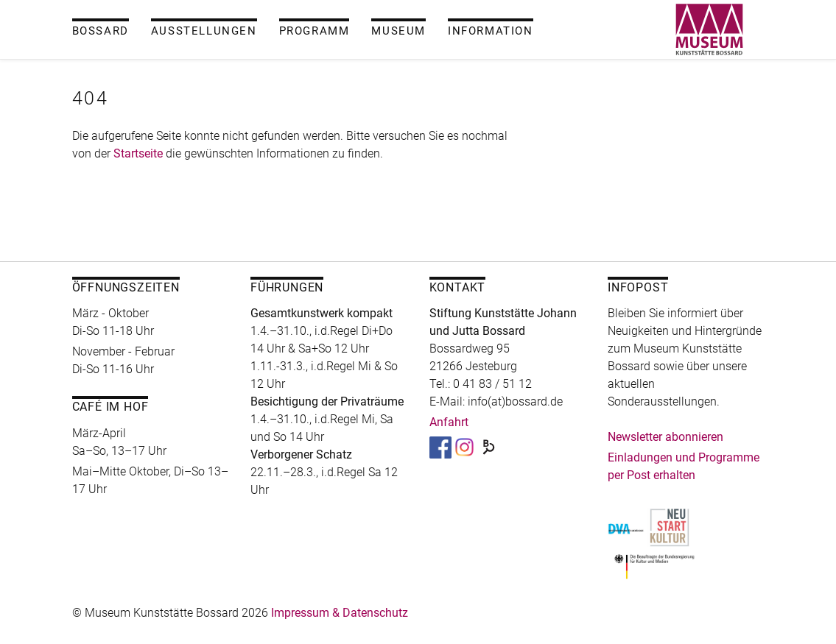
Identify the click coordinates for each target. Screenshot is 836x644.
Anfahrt (448, 422)
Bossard (100, 31)
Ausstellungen (204, 31)
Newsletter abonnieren (665, 437)
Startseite (138, 153)
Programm (314, 31)
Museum (398, 31)
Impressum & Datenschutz (339, 613)
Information (490, 31)
